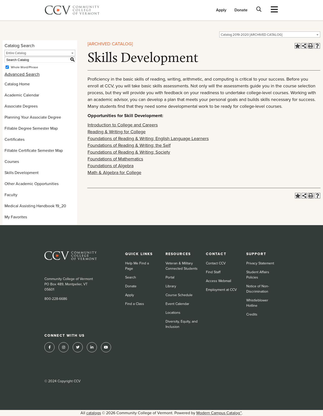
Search (130, 277)
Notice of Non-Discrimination (257, 289)
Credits (251, 314)
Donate (241, 10)
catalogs (93, 413)
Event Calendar (177, 303)
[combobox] (269, 34)
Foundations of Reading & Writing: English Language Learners (148, 138)
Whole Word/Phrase (24, 67)
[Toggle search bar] (259, 9)
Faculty (11, 195)
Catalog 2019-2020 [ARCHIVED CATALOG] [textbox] (251, 34)
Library (171, 286)
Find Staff (213, 272)
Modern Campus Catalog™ (219, 413)
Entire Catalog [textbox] (16, 53)
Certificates (14, 139)
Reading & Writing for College (117, 131)
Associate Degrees (21, 106)
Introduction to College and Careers (123, 125)
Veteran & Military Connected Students (182, 266)
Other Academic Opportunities (32, 184)
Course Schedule (179, 295)
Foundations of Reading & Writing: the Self (129, 145)
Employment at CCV (221, 289)
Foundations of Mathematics (115, 159)
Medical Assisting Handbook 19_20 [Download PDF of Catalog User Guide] (35, 206)
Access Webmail (218, 281)
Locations (173, 312)
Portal (170, 277)
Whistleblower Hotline (257, 303)
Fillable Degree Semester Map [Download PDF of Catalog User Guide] (31, 128)
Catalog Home (17, 84)
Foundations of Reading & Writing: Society (129, 152)
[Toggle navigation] (275, 9)
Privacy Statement (260, 263)
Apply (221, 10)
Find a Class (134, 303)
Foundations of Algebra (110, 165)
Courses (12, 161)
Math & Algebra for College (114, 172)
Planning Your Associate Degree (33, 117)
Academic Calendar (22, 95)
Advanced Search (22, 74)
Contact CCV (216, 263)
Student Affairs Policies (257, 274)
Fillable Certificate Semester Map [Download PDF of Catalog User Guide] (34, 150)
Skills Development (22, 173)
